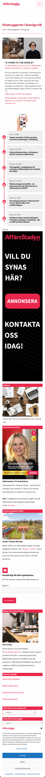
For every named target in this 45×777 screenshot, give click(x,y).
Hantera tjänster (21, 748)
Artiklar (7, 68)
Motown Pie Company (13, 101)
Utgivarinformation (33, 774)
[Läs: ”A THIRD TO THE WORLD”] (22, 48)
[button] (41, 728)
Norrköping (15, 68)
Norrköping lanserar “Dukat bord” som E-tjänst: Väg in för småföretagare (24, 203)
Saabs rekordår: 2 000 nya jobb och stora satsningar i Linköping (24, 138)
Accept (22, 755)
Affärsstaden (36, 66)
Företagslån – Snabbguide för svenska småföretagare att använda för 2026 (25, 169)
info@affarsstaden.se (13, 652)
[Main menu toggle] (39, 4)
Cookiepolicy (9, 774)
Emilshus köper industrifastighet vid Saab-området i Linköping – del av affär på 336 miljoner (25, 220)
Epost (5, 585)
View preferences (22, 768)
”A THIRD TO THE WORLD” (19, 62)
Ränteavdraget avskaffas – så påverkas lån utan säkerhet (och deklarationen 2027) (23, 186)
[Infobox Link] (22, 406)
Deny (22, 762)
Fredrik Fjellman (33, 98)
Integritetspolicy (20, 774)
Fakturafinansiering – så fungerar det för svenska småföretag (24, 153)
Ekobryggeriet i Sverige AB (15, 98)
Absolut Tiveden (28, 549)
